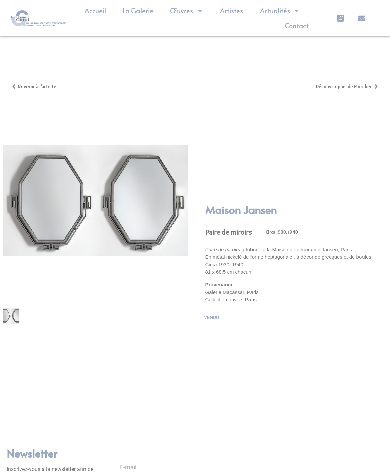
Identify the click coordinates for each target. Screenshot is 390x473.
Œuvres (186, 10)
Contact (297, 25)
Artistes (231, 10)
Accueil (95, 10)
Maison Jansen (241, 207)
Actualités (280, 10)
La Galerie (138, 10)
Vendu (211, 315)
